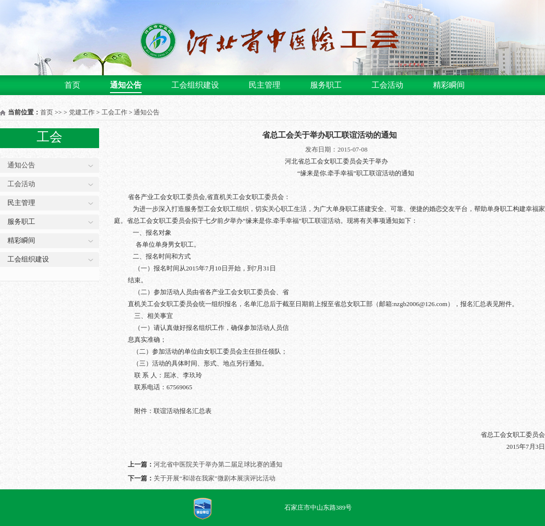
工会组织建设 (195, 85)
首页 (72, 85)
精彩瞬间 (449, 85)
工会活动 (387, 85)
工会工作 (114, 112)
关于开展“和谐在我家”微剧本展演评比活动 (214, 478)
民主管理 (264, 85)
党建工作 (82, 112)
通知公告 (126, 85)
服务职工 (326, 85)
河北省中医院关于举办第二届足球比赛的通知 (218, 464)
